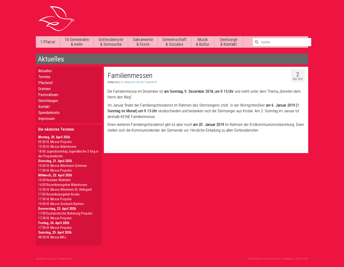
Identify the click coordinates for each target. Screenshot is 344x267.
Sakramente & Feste (143, 42)
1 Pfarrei (47, 41)
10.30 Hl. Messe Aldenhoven (57, 147)
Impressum (46, 118)
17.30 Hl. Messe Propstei (55, 170)
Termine (44, 77)
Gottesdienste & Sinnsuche (110, 42)
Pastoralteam (48, 94)
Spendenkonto (49, 112)
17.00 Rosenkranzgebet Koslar (59, 194)
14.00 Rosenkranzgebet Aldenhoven (62, 185)
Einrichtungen (48, 100)
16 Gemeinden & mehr (76, 42)
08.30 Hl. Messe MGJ (52, 237)
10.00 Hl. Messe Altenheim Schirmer (62, 166)
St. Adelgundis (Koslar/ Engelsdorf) (139, 82)
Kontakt (44, 106)
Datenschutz (65, 258)
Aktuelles (45, 71)
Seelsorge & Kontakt (228, 42)
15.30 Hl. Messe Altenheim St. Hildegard (65, 189)
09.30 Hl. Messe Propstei (55, 142)
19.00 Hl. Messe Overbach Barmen (61, 204)
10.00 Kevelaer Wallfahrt (54, 180)
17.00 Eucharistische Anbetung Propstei (65, 213)
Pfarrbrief (45, 83)
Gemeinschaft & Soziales (174, 42)
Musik (203, 42)
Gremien (44, 89)
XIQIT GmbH (302, 258)
